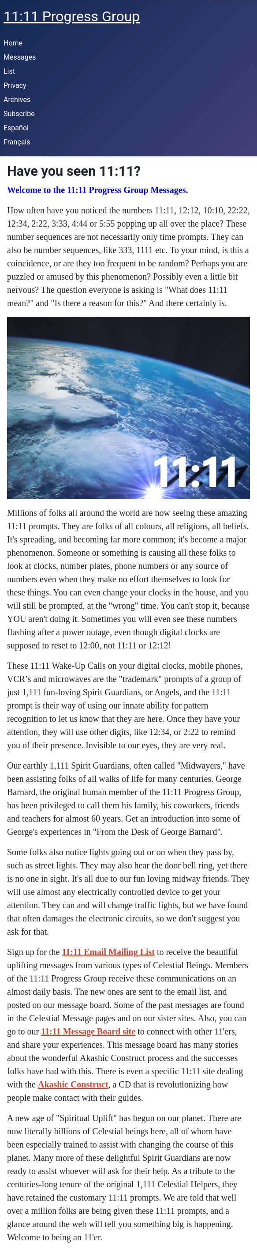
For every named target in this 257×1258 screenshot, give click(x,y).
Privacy (15, 85)
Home (13, 43)
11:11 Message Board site (88, 1031)
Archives (17, 99)
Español (16, 128)
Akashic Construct (73, 1084)
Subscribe (19, 114)
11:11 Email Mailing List (108, 952)
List (9, 71)
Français (17, 142)
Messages (20, 57)
